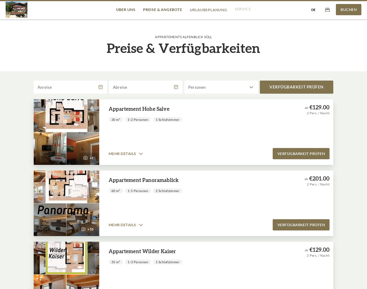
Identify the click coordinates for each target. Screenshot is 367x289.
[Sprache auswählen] (313, 9)
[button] (66, 132)
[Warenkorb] (327, 9)
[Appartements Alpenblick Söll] (16, 9)
